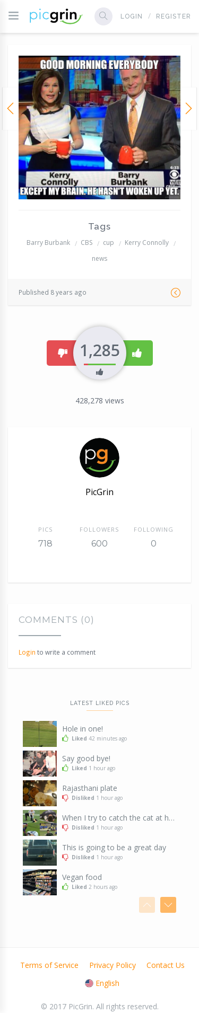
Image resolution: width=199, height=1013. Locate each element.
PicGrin (99, 492)
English (102, 983)
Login (131, 16)
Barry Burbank (48, 242)
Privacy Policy (112, 965)
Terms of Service (49, 965)
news (99, 258)
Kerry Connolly (147, 242)
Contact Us (165, 965)
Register (173, 16)
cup (108, 242)
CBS (86, 242)
